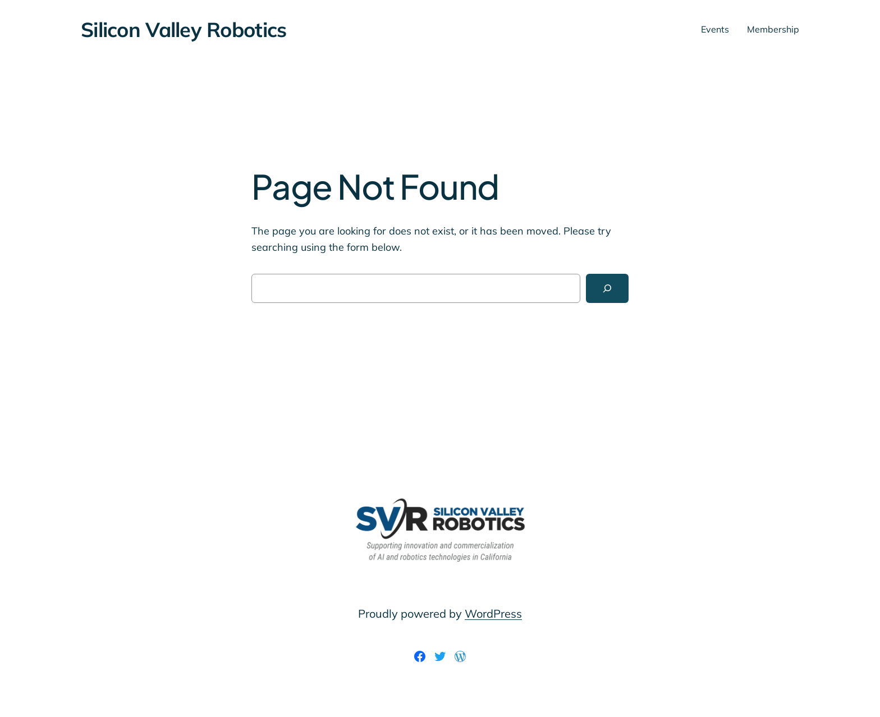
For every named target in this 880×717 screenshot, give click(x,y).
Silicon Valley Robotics (183, 29)
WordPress (493, 613)
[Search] (607, 288)
